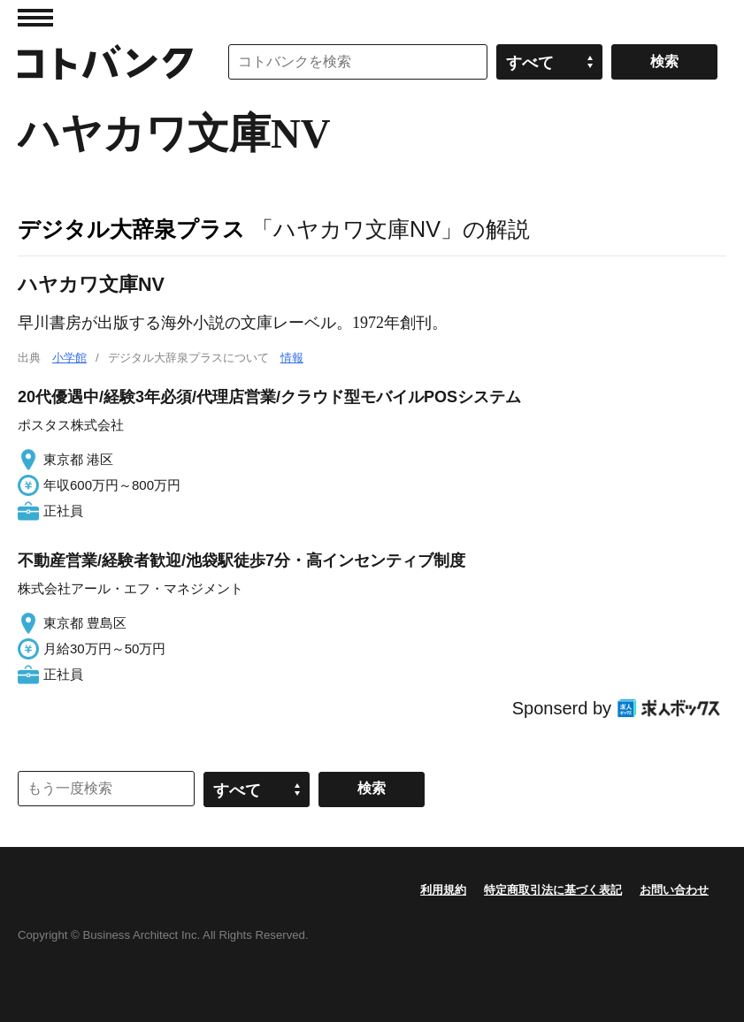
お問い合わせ (674, 889)
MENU (35, 17)
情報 (291, 357)
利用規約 (443, 889)
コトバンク (105, 62)
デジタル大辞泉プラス (131, 229)
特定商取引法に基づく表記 (553, 889)
